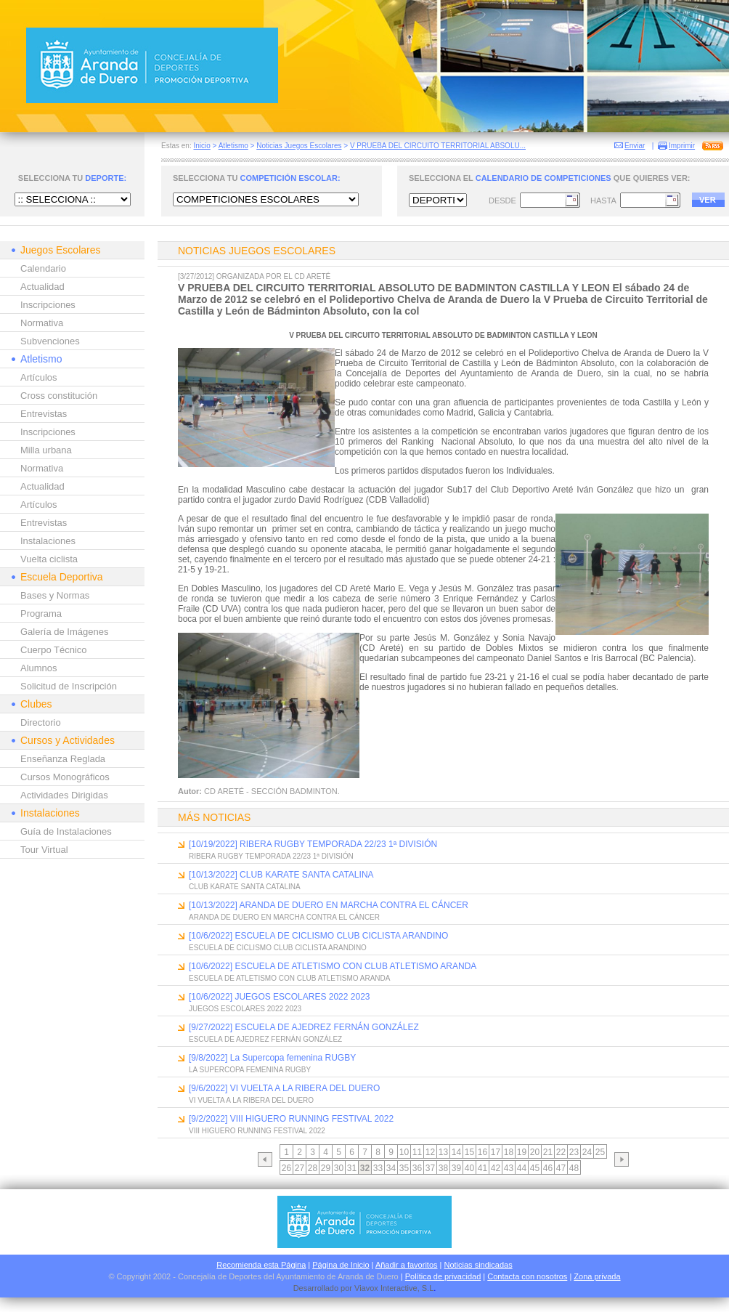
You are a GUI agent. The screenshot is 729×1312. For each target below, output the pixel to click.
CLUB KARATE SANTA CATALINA (245, 887)
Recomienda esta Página (261, 1264)
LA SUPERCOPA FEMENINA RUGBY (250, 1070)
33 (378, 1168)
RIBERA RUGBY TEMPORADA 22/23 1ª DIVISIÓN (271, 856)
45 (534, 1168)
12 (430, 1152)
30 (338, 1168)
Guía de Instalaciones (66, 831)
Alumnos (38, 668)
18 (508, 1152)
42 (495, 1168)
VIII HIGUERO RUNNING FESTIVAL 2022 (257, 1131)
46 (548, 1168)
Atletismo (233, 146)
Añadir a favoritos (406, 1264)
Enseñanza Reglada (62, 758)
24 (587, 1152)
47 (561, 1168)
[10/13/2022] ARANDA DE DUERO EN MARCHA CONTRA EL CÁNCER (328, 905)
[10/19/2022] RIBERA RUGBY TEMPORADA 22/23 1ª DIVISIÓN (313, 844)
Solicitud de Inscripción (68, 686)
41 (482, 1168)
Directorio (40, 722)
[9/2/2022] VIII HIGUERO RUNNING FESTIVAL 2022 (291, 1119)
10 (404, 1152)
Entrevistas (43, 413)
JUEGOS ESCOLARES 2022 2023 (245, 1009)
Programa (41, 613)
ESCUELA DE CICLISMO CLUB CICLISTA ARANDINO (278, 948)
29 (325, 1168)
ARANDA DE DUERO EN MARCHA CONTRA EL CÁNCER (284, 917)
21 (548, 1152)
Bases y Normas (54, 595)
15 (469, 1152)
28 (312, 1168)
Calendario (43, 268)
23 (574, 1152)
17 (495, 1152)
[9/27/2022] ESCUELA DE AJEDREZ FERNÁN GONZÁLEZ (304, 1027)
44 (521, 1168)
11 (417, 1152)
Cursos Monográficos (65, 777)
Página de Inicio (340, 1264)
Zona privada (597, 1276)
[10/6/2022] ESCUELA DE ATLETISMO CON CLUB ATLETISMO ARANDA (332, 966)
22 (561, 1152)
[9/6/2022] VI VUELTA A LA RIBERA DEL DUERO (284, 1088)
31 (352, 1168)
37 (430, 1168)
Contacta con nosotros (527, 1276)
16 (482, 1152)
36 (417, 1168)
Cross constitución (58, 395)
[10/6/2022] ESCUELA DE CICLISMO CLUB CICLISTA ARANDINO (318, 936)
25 (600, 1152)
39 (456, 1168)
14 (456, 1152)
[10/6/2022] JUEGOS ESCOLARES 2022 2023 (279, 997)
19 (521, 1152)
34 (391, 1168)
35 (404, 1168)
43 (508, 1168)
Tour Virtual (44, 849)
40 (469, 1168)
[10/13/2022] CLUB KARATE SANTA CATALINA (281, 875)
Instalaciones (48, 540)
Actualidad (42, 286)
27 (299, 1168)
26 (286, 1168)
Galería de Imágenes (64, 631)
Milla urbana (46, 450)
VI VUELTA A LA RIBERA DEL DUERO (251, 1100)
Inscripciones (48, 304)
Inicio (201, 146)
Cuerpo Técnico (53, 649)
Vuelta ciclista (49, 559)
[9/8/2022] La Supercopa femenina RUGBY (272, 1058)
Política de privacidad (443, 1276)
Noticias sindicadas (478, 1264)
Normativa (41, 322)
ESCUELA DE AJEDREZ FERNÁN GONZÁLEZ (265, 1039)
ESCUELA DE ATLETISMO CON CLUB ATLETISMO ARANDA (289, 978)
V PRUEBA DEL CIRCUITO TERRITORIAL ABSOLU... (438, 146)
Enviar (634, 146)
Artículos (38, 377)
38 (443, 1168)
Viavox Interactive (386, 1288)
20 (534, 1152)
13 (443, 1152)
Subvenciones (50, 341)
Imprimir (682, 146)
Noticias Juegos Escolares (298, 146)
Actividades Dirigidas (64, 795)
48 (574, 1168)
